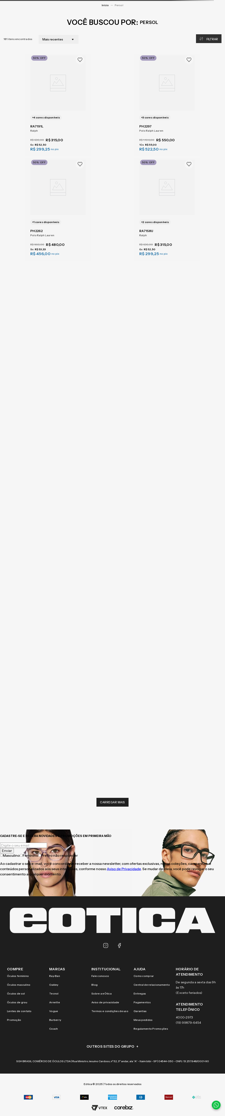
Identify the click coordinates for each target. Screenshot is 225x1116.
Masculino (10, 855)
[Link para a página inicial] (105, 5)
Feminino (29, 855)
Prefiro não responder (58, 855)
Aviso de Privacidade (124, 869)
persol (119, 5)
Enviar (7, 850)
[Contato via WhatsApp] (216, 1105)
